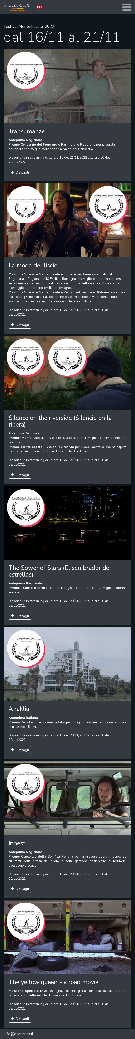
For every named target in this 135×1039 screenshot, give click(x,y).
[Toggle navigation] (126, 7)
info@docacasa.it (18, 1034)
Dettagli (20, 172)
